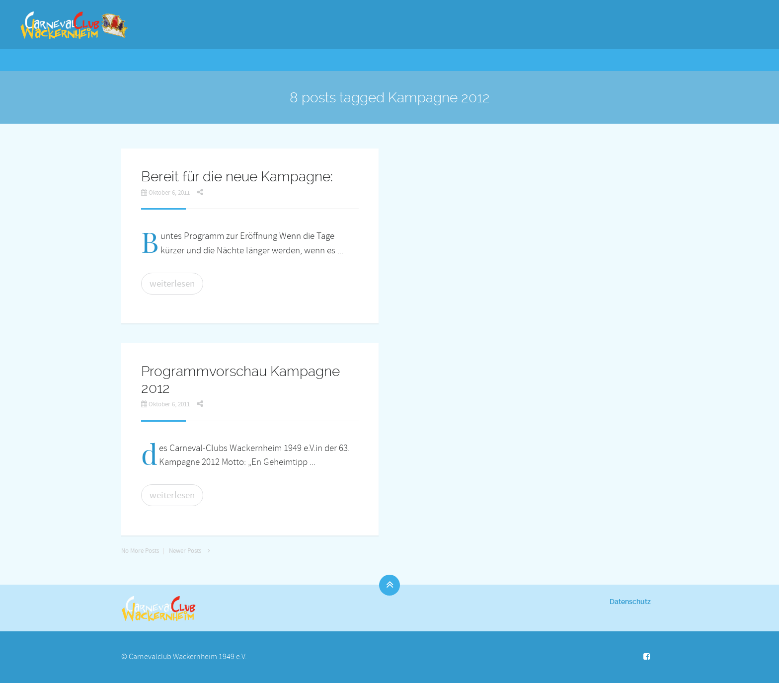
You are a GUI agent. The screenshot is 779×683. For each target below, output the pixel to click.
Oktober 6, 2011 (165, 192)
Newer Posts (192, 550)
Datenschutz (630, 602)
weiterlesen (172, 284)
